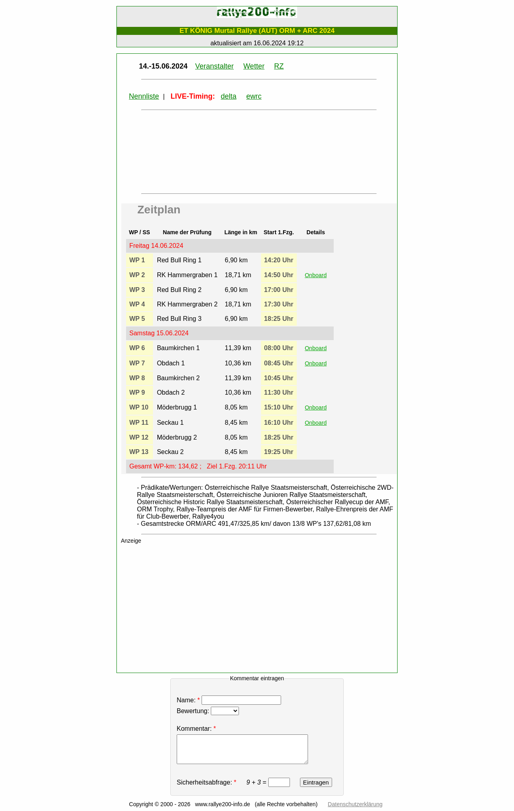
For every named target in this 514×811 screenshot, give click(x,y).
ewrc (253, 96)
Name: (230, 700)
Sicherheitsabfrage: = (234, 782)
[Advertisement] (261, 610)
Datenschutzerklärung (355, 804)
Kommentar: (194, 728)
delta (229, 96)
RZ (279, 66)
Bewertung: (208, 711)
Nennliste (144, 96)
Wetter (254, 66)
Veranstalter (214, 66)
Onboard (315, 275)
